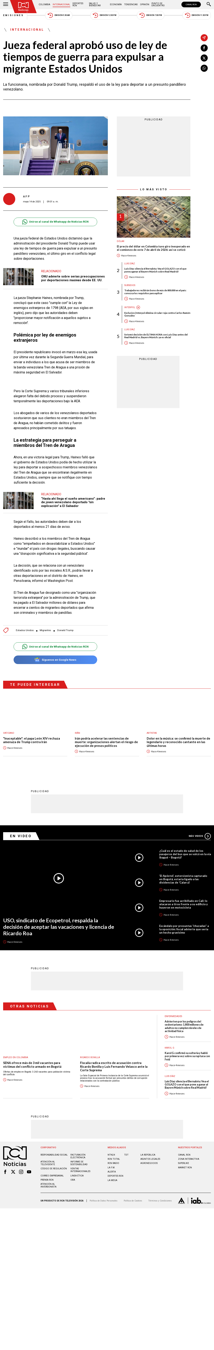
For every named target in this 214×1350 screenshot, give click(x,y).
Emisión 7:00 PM (150, 15)
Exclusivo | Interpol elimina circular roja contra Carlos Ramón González (157, 314)
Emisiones (13, 15)
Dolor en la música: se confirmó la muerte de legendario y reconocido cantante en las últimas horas (178, 742)
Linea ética (77, 1175)
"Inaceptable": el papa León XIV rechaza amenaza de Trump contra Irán (31, 740)
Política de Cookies (133, 1200)
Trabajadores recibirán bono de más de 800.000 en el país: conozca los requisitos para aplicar (155, 291)
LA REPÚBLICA (147, 1154)
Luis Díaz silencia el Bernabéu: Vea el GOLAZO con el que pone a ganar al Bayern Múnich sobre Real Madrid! (155, 270)
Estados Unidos (25, 630)
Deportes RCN (78, 4)
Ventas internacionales (80, 1169)
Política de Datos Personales (103, 1200)
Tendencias (131, 4)
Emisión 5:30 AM (59, 15)
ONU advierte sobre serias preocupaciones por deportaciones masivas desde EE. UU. (73, 278)
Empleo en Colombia (15, 1057)
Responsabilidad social (54, 1154)
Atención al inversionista (48, 1185)
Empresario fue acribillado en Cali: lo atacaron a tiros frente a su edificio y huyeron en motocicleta (183, 904)
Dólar (120, 241)
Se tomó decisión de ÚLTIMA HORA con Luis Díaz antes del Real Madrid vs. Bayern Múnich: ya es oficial (156, 336)
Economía (116, 4)
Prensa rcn (47, 1179)
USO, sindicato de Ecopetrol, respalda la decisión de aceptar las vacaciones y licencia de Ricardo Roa (58, 926)
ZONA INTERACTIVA (188, 1158)
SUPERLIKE (183, 1163)
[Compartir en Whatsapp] (204, 68)
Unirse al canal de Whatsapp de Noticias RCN (55, 221)
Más (200, 836)
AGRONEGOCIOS (149, 1163)
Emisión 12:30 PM (104, 15)
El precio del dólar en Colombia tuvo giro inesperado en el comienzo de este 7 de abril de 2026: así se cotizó (153, 248)
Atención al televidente (48, 1163)
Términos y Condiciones (160, 1200)
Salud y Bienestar (95, 4)
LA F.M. (111, 1167)
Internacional (61, 4)
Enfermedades (173, 1016)
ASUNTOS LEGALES (150, 1158)
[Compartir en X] (204, 58)
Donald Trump (65, 630)
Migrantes (45, 630)
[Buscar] (209, 4)
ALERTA (112, 1171)
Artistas (152, 733)
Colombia (44, 4)
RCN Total (114, 1158)
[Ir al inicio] (23, 6)
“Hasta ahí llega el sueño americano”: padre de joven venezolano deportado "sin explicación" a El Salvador (73, 502)
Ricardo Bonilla (90, 1057)
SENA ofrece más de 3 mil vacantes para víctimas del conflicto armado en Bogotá (32, 1064)
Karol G (169, 1047)
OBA (72, 1179)
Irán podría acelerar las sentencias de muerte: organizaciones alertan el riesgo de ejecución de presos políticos (106, 742)
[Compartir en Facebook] (204, 48)
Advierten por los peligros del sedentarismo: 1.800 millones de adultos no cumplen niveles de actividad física (184, 1026)
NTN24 (111, 1154)
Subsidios (129, 285)
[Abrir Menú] (5, 5)
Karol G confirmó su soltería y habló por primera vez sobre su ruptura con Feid (187, 1056)
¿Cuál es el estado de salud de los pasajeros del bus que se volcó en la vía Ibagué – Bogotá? (185, 854)
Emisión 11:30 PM (196, 15)
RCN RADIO (113, 1163)
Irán (77, 733)
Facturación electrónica (77, 1156)
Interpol (129, 307)
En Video (21, 836)
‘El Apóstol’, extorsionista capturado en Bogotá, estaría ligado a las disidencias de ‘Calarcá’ (183, 879)
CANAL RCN (191, 4)
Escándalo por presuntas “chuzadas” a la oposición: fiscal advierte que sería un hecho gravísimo (184, 929)
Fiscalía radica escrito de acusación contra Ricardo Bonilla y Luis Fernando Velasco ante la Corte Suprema (114, 1066)
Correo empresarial (52, 1175)
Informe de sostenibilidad (79, 1163)
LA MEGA (112, 1180)
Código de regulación (54, 1168)
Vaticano (8, 733)
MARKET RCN (185, 1167)
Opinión (144, 4)
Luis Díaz (129, 263)
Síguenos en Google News (55, 660)
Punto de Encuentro (158, 4)
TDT (126, 1154)
